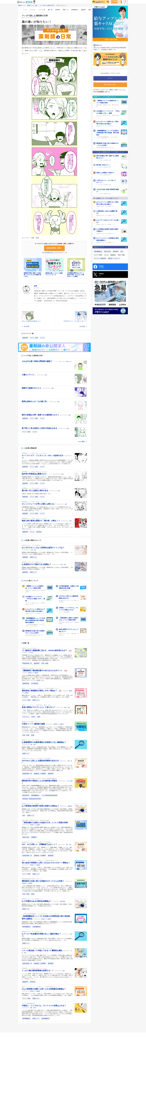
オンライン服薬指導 (100, 258)
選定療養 (57, 9)
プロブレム (26, 717)
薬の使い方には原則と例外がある (35, 490)
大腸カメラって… (29, 375)
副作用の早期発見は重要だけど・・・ (37, 474)
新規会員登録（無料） (54, 248)
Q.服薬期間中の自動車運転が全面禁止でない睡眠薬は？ (44, 742)
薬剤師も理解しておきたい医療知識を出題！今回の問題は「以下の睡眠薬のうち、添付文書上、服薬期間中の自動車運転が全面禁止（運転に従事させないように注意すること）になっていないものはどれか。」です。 (47, 748)
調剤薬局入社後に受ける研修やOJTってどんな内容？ (43, 881)
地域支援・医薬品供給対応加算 (32, 798)
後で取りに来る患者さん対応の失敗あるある (40, 428)
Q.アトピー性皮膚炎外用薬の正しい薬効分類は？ (41, 934)
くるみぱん (31, 652)
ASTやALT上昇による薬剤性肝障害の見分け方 (40, 761)
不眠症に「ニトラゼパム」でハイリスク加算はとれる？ (44, 1006)
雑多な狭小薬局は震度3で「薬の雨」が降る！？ (41, 521)
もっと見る (82, 441)
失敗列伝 (39, 532)
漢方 (24, 815)
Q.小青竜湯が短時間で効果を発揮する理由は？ (40, 806)
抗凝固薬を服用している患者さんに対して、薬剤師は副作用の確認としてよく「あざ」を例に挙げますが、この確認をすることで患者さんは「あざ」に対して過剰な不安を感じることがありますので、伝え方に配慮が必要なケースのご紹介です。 (47, 478)
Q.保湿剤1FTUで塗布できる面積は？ (37, 564)
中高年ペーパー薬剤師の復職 (33, 724)
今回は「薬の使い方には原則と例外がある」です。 (37, 493)
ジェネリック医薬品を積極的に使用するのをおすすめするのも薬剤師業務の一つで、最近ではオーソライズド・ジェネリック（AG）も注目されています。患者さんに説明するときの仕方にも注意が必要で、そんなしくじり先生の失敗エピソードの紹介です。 (47, 461)
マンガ (42, 337)
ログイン (125, 2)
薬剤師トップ (21, 5)
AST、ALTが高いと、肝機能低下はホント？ (39, 844)
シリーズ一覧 (41, 9)
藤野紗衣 (70, 806)
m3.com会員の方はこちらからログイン (54, 252)
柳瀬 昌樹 (62, 901)
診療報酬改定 (74, 9)
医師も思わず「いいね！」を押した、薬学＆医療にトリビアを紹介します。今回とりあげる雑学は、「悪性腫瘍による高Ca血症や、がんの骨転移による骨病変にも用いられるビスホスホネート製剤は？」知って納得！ (47, 869)
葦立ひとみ (69, 361)
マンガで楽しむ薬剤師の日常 (47, 5)
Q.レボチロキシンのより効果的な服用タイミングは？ (43, 548)
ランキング (32, 9)
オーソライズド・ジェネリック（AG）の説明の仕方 (43, 455)
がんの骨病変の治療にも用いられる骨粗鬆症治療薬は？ (44, 989)
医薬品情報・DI (27, 663)
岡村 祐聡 (67, 707)
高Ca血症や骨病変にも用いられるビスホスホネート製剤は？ (46, 863)
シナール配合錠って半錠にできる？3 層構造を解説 (42, 950)
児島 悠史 (33, 550)
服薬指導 (83, 9)
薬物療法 (34, 837)
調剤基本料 (26, 795)
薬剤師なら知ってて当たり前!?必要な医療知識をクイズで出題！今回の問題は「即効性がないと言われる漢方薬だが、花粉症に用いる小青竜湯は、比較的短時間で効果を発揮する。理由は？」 (47, 810)
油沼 (46, 375)
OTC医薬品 (34, 683)
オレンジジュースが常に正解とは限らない (39, 504)
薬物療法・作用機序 (40, 773)
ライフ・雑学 (34, 337)
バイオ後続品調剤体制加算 (49, 795)
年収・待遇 (26, 735)
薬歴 (89, 9)
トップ (25, 9)
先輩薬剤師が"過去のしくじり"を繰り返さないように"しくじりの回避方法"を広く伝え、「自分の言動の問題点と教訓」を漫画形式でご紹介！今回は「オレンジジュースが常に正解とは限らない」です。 (47, 508)
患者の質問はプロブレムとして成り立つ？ (39, 707)
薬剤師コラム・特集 (32, 5)
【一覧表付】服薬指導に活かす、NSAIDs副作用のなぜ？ (45, 650)
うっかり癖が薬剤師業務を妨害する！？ (38, 970)
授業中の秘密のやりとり (32, 388)
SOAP (33, 717)
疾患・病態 (45, 663)
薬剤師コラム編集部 (33, 672)
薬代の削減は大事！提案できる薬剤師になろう (40, 415)
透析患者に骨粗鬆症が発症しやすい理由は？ (40, 691)
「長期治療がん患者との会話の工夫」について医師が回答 (45, 823)
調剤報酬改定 (35, 795)
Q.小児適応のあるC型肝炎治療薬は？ (37, 901)
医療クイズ (65, 9)
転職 (32, 735)
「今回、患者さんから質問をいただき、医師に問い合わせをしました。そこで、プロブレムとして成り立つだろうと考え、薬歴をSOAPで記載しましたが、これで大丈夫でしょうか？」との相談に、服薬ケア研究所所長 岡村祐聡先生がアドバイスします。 (47, 712)
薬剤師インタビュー (114, 258)
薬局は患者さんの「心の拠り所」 (35, 401)
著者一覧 (50, 9)
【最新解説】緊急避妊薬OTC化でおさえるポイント (42, 670)
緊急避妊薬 (26, 683)
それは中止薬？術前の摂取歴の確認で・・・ (40, 361)
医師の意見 (26, 837)
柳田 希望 (33, 1007)
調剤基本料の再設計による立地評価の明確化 (40, 781)
